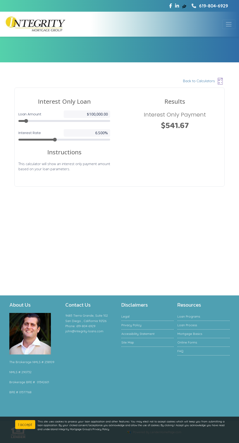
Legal (125, 316)
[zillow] (185, 6)
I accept (25, 424)
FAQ (180, 351)
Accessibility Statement (138, 334)
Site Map (127, 342)
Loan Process (187, 325)
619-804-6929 (209, 6)
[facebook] (170, 6)
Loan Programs (188, 316)
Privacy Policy (131, 325)
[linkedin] (177, 6)
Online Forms (187, 342)
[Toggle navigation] (228, 24)
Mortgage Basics (189, 334)
